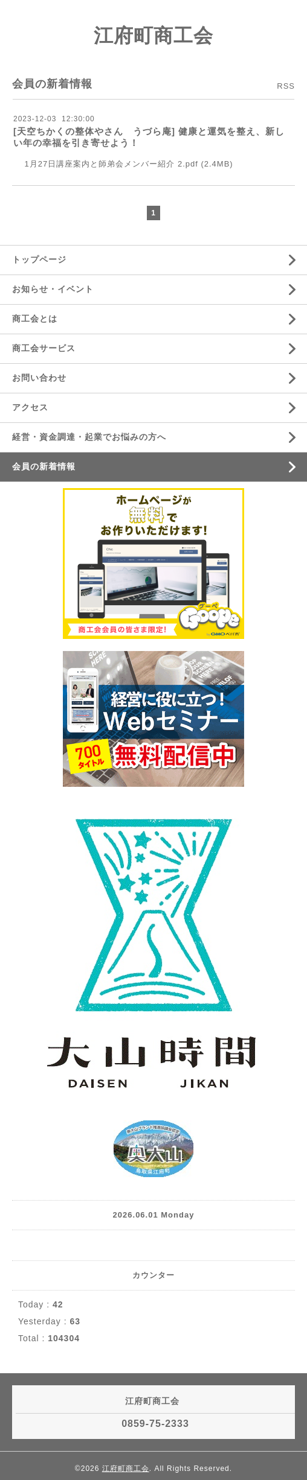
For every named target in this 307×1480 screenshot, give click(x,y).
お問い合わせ (39, 378)
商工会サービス (44, 348)
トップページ (39, 259)
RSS (286, 86)
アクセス (30, 407)
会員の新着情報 (44, 466)
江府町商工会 (153, 35)
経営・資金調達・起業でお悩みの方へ (89, 437)
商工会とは (34, 318)
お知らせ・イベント (53, 289)
